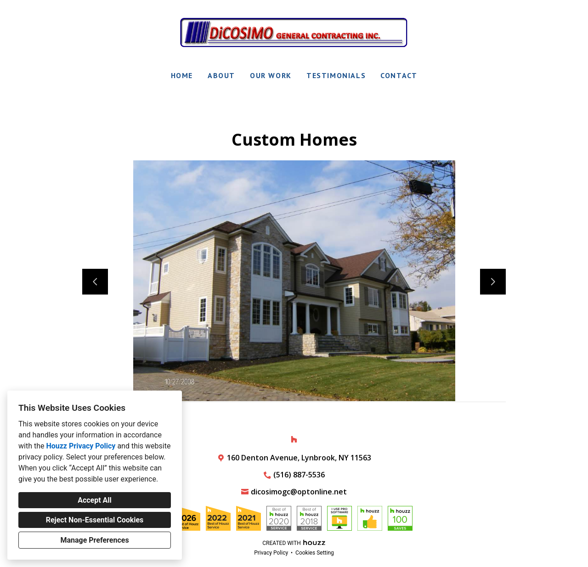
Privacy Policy (271, 553)
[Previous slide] (95, 282)
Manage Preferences (94, 540)
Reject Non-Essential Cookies (95, 520)
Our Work (271, 75)
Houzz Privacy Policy (80, 446)
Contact (398, 75)
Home (182, 75)
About (221, 75)
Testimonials (336, 75)
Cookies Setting (314, 553)
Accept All (95, 500)
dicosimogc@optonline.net (299, 492)
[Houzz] (294, 439)
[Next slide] (493, 282)
